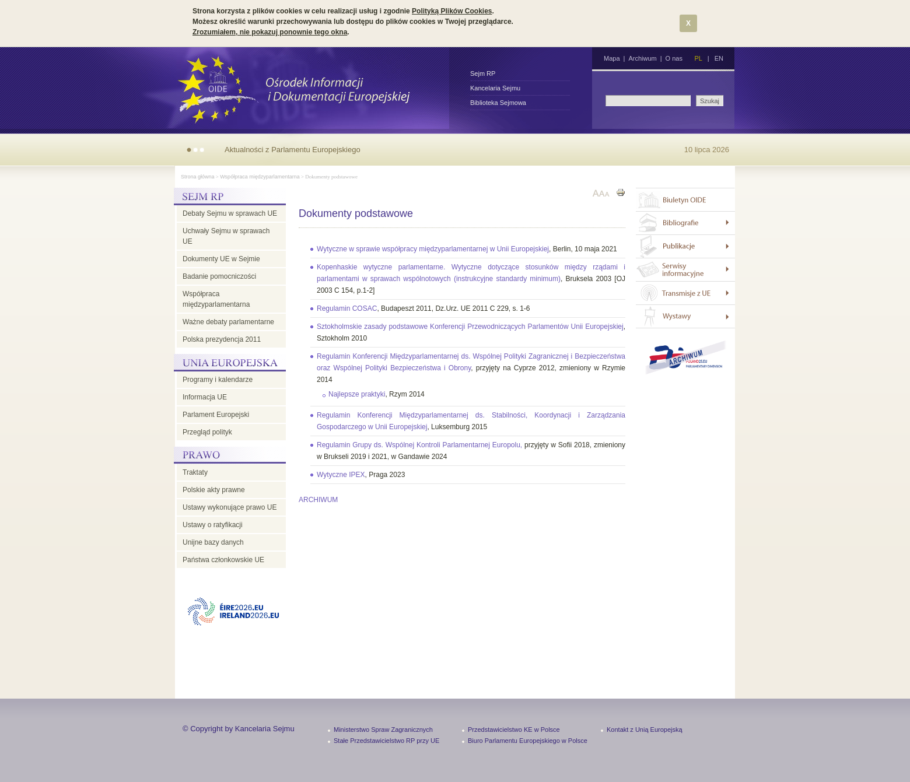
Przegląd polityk (207, 432)
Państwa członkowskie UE (223, 560)
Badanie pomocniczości (219, 276)
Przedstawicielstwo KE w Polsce (514, 729)
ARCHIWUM (318, 500)
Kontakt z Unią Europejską (644, 729)
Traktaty (195, 472)
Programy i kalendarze (218, 380)
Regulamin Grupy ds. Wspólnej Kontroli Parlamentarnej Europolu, (420, 445)
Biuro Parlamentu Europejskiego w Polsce (527, 740)
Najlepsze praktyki (356, 394)
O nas (674, 58)
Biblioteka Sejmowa (498, 102)
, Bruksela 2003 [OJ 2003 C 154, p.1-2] (471, 278)
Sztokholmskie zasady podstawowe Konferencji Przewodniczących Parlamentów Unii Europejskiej (470, 326)
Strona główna (198, 177)
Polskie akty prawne (214, 490)
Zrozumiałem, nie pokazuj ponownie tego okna (269, 32)
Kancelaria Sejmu (495, 88)
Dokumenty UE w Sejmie (221, 259)
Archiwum (642, 58)
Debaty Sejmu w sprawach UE (230, 213)
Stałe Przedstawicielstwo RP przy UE (386, 740)
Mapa (612, 58)
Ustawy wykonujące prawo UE (229, 507)
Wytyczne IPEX (341, 475)
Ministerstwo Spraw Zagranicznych (383, 729)
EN (719, 58)
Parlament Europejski (216, 415)
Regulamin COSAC (347, 308)
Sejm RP (482, 73)
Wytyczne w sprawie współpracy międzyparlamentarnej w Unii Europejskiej (433, 249)
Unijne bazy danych (213, 542)
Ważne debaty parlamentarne (228, 322)
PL (698, 58)
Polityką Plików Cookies (452, 11)
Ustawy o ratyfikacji (213, 525)
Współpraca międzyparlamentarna (260, 177)
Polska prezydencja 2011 (222, 339)
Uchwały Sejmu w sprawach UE (226, 236)
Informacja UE (205, 397)
